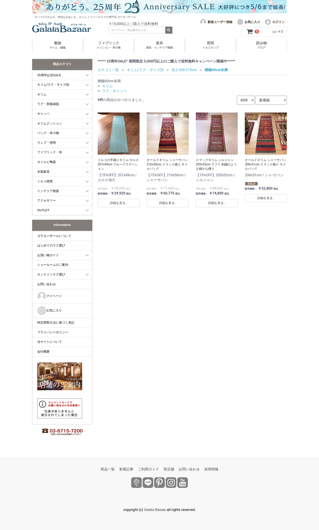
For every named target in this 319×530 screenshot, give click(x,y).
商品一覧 (108, 469)
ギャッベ (43, 113)
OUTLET (43, 210)
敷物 (58, 45)
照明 (210, 45)
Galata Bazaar (155, 510)
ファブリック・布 (49, 152)
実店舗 (168, 469)
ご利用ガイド (148, 469)
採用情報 (211, 469)
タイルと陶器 (46, 162)
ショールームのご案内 (52, 264)
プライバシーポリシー (52, 332)
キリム (42, 94)
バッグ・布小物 (48, 133)
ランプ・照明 (46, 142)
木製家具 (43, 171)
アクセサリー (46, 200)
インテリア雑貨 (48, 191)
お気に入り (49, 310)
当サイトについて (49, 342)
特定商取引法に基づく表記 (55, 322)
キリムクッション (49, 123)
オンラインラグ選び (51, 274)
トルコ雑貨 (45, 181)
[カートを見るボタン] (253, 31)
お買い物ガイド (48, 255)
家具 (159, 45)
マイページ (49, 296)
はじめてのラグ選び (51, 245)
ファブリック (109, 45)
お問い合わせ (46, 284)
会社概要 (43, 351)
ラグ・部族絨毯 (48, 104)
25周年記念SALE (49, 75)
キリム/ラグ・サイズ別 (53, 84)
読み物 (261, 45)
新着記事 (126, 469)
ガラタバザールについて (54, 236)
